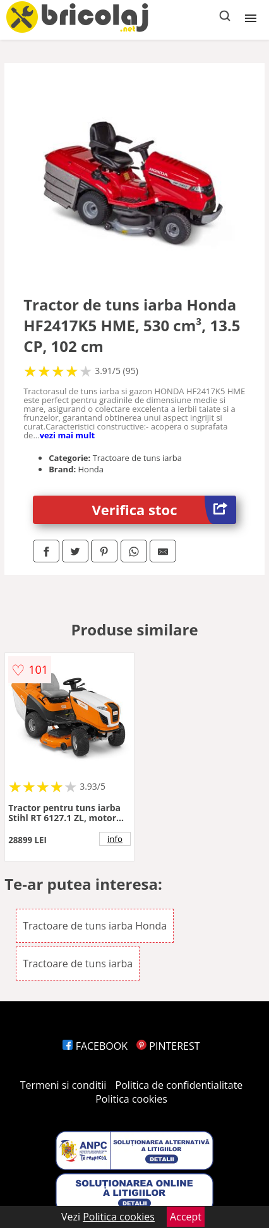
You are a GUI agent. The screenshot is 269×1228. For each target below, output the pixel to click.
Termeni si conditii (63, 1085)
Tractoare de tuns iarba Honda (95, 926)
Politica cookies (131, 1099)
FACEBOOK (95, 1046)
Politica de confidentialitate (179, 1085)
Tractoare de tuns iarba (78, 963)
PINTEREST (168, 1046)
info (115, 838)
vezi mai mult (67, 435)
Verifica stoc (164, 510)
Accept (185, 1217)
